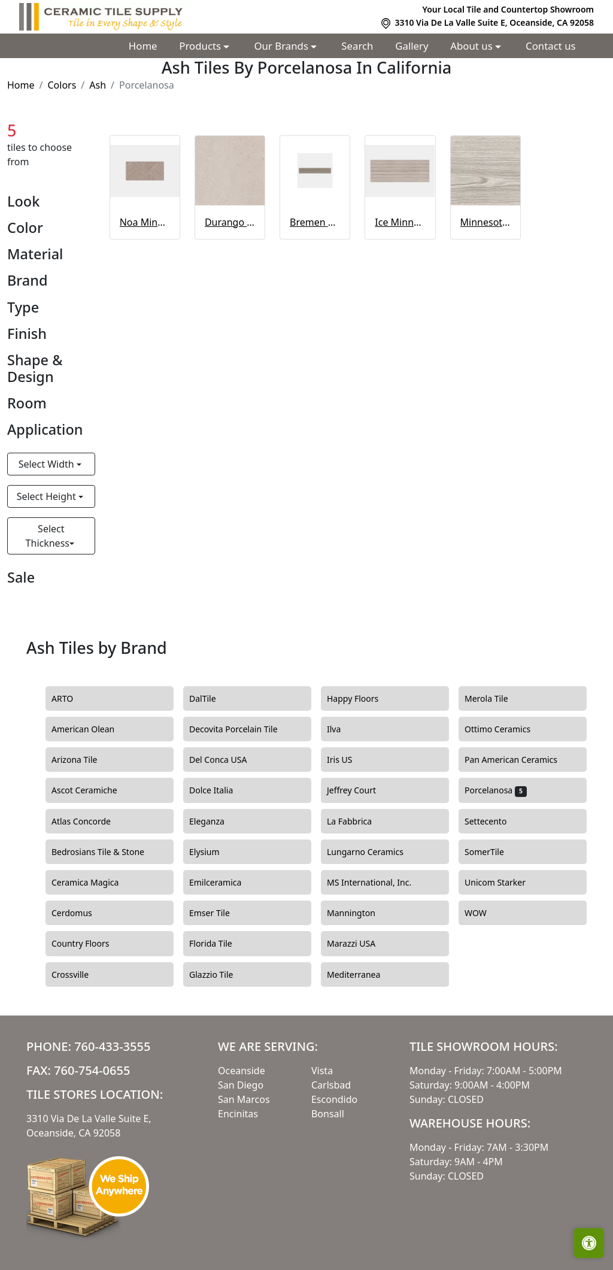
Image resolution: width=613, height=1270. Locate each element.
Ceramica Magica (92, 883)
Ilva (341, 729)
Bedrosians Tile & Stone (106, 852)
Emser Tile (218, 913)
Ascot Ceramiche (91, 790)
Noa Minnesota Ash (145, 222)
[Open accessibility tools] (589, 1243)
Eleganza (213, 822)
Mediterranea (360, 975)
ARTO (71, 699)
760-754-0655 (92, 1070)
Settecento (493, 822)
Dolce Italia (218, 790)
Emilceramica (222, 883)
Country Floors (87, 944)
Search (357, 46)
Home (143, 46)
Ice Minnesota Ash (400, 222)
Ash (97, 85)
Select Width (48, 464)
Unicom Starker (504, 883)
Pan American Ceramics (520, 760)
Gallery (411, 46)
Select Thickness (47, 536)
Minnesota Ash (485, 222)
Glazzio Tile (218, 975)
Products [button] (201, 46)
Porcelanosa (496, 790)
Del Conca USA (225, 760)
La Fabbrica (358, 822)
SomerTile (491, 852)
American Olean (90, 729)
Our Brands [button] (282, 46)
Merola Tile (493, 699)
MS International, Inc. (378, 883)
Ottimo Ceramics (505, 729)
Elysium (211, 852)
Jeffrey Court (358, 790)
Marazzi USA (358, 944)
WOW (484, 913)
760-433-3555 (112, 1046)
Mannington (358, 913)
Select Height (47, 496)
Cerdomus (78, 913)
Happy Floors (361, 699)
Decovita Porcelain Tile (240, 729)
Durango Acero (230, 222)
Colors (61, 85)
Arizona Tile (83, 760)
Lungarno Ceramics (372, 852)
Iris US (346, 760)
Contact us (551, 46)
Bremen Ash (315, 222)
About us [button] (472, 46)
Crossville (79, 975)
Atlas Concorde (90, 822)
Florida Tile (217, 944)
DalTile (211, 699)
